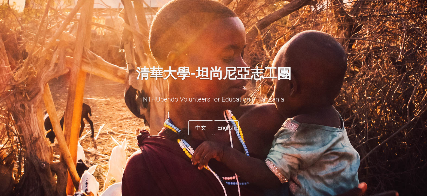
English (226, 128)
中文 (200, 128)
